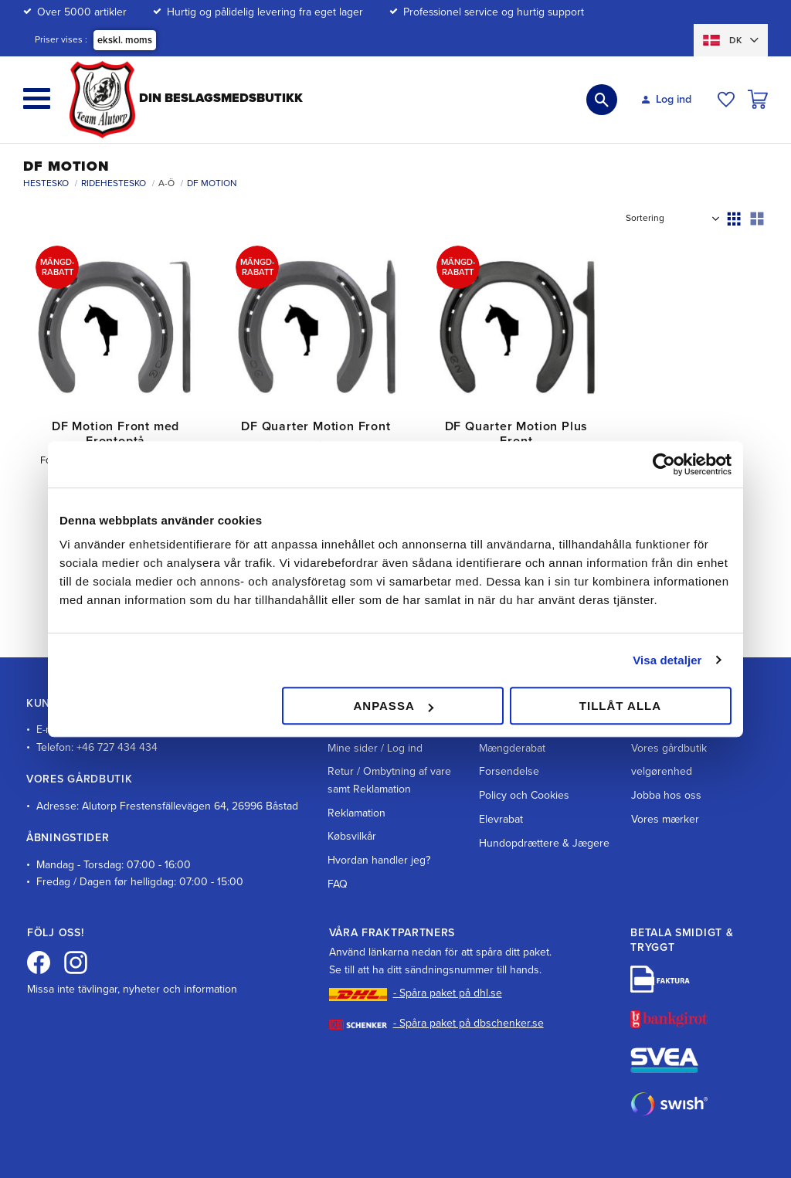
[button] (36, 98)
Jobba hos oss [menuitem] (666, 748)
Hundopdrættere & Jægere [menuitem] (544, 796)
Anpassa (393, 705)
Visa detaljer (667, 660)
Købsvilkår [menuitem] (352, 789)
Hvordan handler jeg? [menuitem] (379, 813)
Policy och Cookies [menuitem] (524, 748)
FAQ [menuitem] (338, 837)
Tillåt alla (620, 705)
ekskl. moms (124, 40)
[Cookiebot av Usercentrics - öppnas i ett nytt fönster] (664, 464)
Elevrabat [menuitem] (501, 772)
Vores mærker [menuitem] (665, 772)
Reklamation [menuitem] (356, 765)
